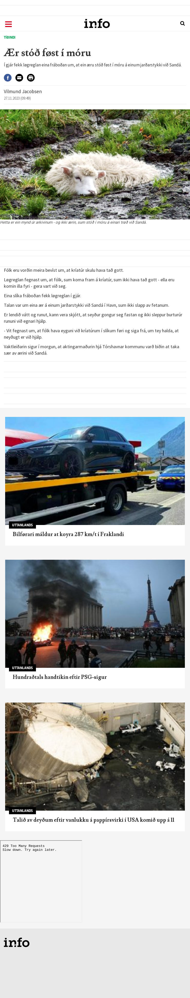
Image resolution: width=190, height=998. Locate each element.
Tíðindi (9, 37)
